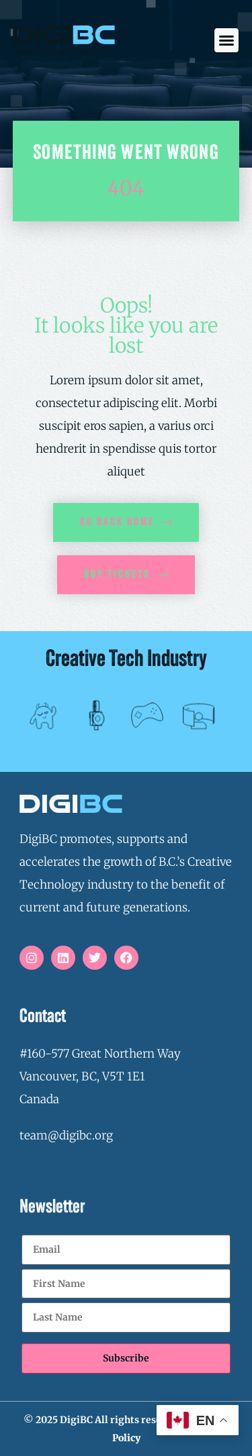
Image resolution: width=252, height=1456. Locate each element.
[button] (226, 40)
